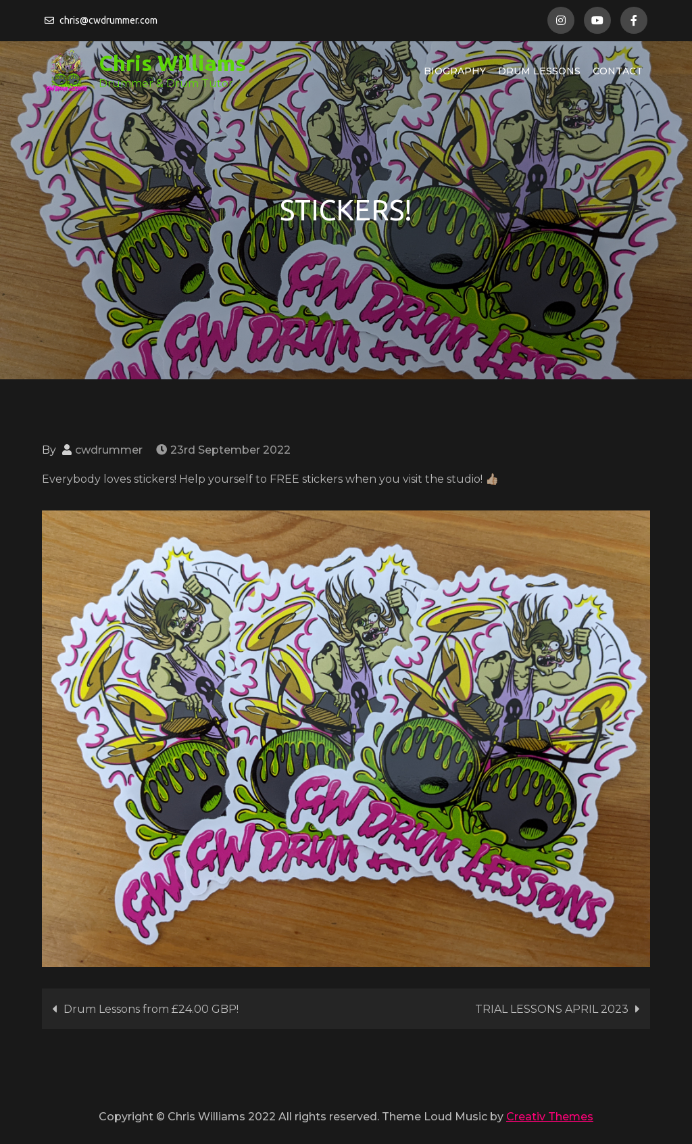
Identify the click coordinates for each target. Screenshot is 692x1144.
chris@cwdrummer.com (101, 20)
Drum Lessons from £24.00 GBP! (151, 1009)
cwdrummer (109, 450)
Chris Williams (172, 63)
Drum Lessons (539, 71)
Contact (618, 71)
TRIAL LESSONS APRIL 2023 (551, 1009)
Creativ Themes (549, 1116)
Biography (455, 71)
